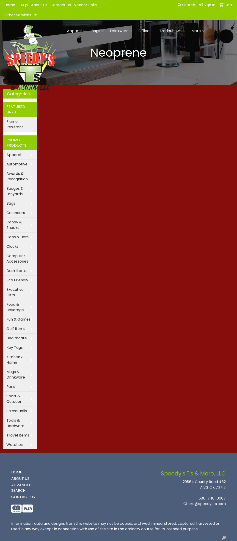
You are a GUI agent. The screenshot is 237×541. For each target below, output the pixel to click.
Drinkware (121, 31)
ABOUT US (20, 478)
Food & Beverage (15, 307)
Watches (14, 444)
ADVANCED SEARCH (21, 487)
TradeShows (172, 31)
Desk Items (16, 270)
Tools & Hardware (15, 423)
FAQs (23, 5)
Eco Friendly (17, 280)
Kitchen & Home (15, 359)
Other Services (17, 15)
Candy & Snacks (14, 225)
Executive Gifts (15, 292)
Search (186, 5)
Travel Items (17, 435)
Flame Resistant (14, 124)
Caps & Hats (17, 237)
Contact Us (60, 5)
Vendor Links (85, 5)
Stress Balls (16, 411)
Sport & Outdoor (14, 398)
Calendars (15, 212)
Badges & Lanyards (14, 191)
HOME (16, 472)
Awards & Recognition (17, 176)
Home (9, 5)
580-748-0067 (212, 498)
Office (145, 31)
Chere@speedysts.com (204, 503)
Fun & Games (18, 319)
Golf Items (15, 328)
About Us (39, 5)
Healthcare (16, 338)
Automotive (17, 164)
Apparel (76, 31)
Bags (97, 31)
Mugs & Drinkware (15, 374)
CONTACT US (23, 497)
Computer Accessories (17, 258)
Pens (10, 386)
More (198, 31)
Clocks (12, 246)
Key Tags (14, 347)
